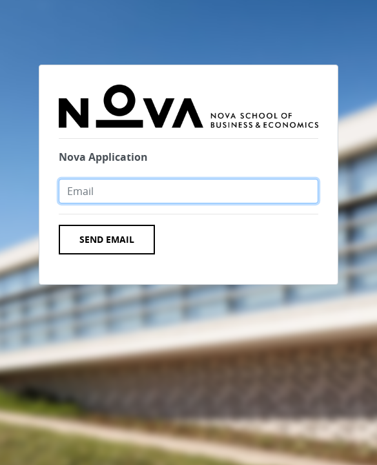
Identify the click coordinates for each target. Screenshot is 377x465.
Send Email (106, 239)
